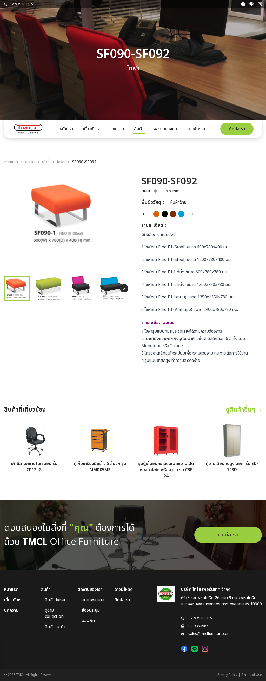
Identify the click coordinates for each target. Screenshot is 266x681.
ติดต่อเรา (237, 129)
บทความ (117, 129)
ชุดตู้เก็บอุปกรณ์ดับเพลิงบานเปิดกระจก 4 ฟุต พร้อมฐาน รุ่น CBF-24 (166, 470)
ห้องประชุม (91, 610)
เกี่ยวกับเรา (92, 129)
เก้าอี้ (46, 162)
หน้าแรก (66, 129)
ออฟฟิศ (88, 621)
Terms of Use (252, 674)
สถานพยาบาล (93, 600)
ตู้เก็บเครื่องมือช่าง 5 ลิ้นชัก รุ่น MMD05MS (100, 467)
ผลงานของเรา (165, 129)
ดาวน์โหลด (196, 129)
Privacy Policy (227, 674)
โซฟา (61, 162)
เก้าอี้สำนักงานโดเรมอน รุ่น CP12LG (34, 467)
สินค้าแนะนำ (55, 627)
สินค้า (139, 129)
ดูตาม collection (54, 613)
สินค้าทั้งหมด (55, 600)
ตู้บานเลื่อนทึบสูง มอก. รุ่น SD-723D (232, 467)
